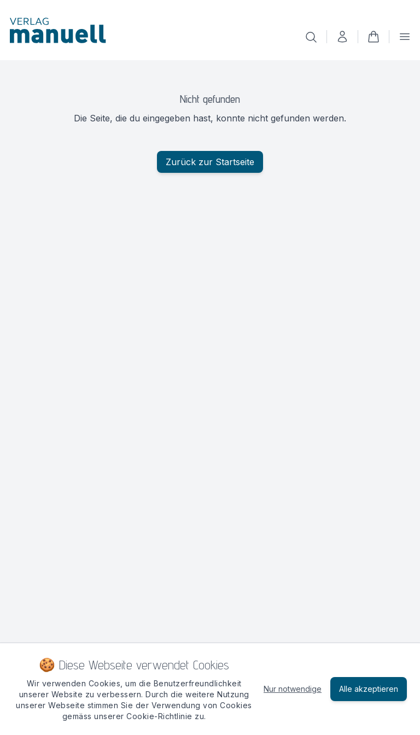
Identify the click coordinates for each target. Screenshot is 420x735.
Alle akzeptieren (368, 688)
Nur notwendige (293, 688)
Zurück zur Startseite (210, 161)
